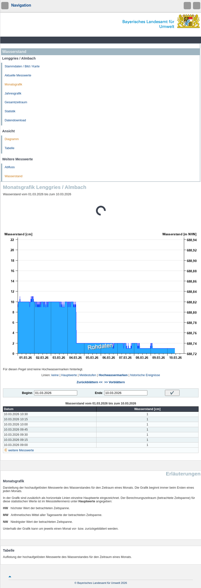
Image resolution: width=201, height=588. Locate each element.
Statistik (10, 111)
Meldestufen (87, 375)
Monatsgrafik (13, 84)
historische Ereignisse (145, 375)
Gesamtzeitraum (16, 102)
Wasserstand (13, 176)
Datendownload (15, 120)
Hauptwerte (69, 375)
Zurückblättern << (90, 382)
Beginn (27, 393)
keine (55, 375)
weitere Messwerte (21, 450)
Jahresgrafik (13, 93)
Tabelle (9, 148)
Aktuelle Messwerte (18, 75)
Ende (98, 393)
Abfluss (10, 167)
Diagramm (12, 139)
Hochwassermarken (113, 375)
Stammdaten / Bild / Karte (22, 66)
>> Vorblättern (114, 382)
